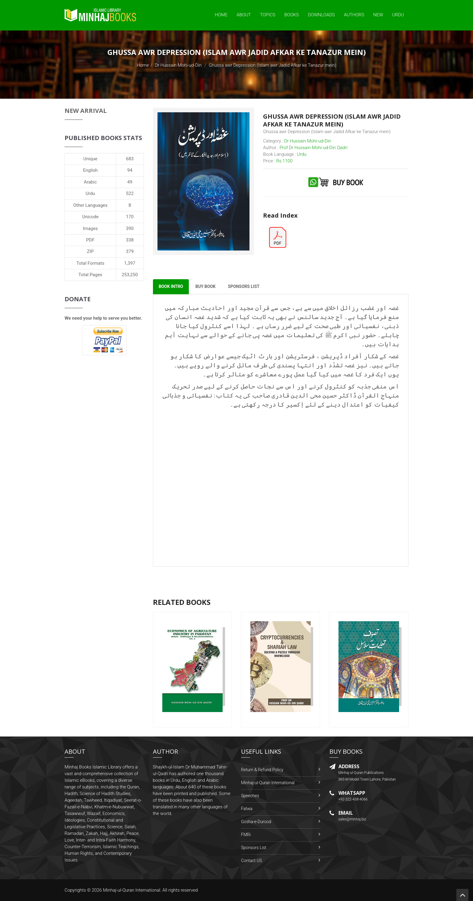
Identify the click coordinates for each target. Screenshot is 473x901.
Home (221, 15)
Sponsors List (253, 847)
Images (90, 228)
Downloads (321, 15)
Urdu (398, 15)
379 (130, 251)
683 (130, 158)
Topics (267, 15)
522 (130, 193)
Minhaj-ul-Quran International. (132, 890)
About (244, 15)
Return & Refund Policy (262, 769)
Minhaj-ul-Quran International (267, 782)
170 (130, 216)
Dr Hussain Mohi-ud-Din (178, 65)
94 (129, 170)
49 (129, 182)
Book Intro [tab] (171, 286)
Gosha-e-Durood (256, 821)
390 (130, 228)
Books (291, 15)
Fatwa (246, 808)
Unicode (90, 216)
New (378, 15)
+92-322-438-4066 (353, 799)
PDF (90, 240)
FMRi (246, 834)
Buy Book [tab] (206, 286)
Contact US (251, 860)
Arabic (90, 182)
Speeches (250, 795)
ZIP (90, 251)
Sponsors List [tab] (245, 286)
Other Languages (90, 205)
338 (130, 240)
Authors (354, 15)
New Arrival (86, 111)
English (90, 170)
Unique (90, 158)
